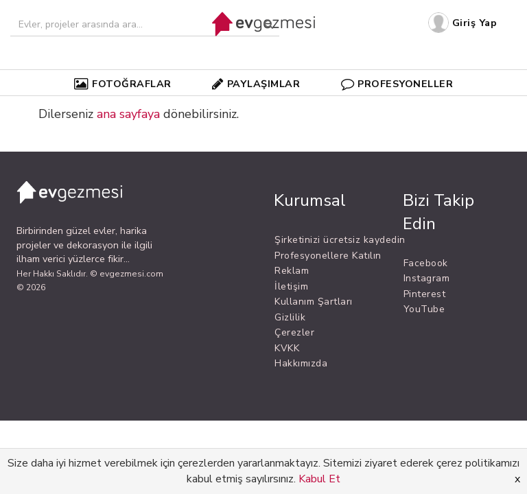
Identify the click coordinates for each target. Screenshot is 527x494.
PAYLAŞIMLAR (256, 84)
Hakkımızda (300, 363)
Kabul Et (319, 478)
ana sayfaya (128, 114)
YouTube (424, 309)
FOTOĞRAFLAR (123, 84)
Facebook (425, 263)
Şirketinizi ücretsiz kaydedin (340, 239)
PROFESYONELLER (397, 84)
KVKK (286, 348)
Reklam (291, 270)
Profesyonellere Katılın (328, 255)
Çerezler (294, 332)
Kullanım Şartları (313, 301)
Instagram (426, 278)
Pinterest (424, 294)
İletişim (291, 286)
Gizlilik (289, 317)
